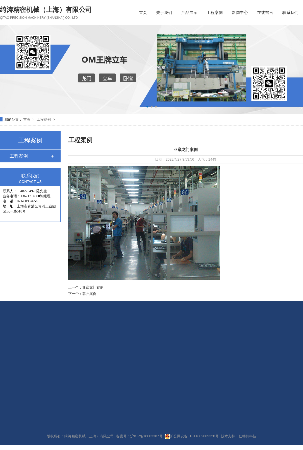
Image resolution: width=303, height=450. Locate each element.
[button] (147, 107)
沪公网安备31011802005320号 (192, 436)
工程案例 (215, 12)
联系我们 (290, 12)
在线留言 (265, 12)
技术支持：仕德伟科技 (238, 436)
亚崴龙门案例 (93, 287)
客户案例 (89, 294)
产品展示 (189, 12)
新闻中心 (240, 12)
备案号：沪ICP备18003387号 (139, 436)
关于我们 (164, 12)
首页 (143, 12)
